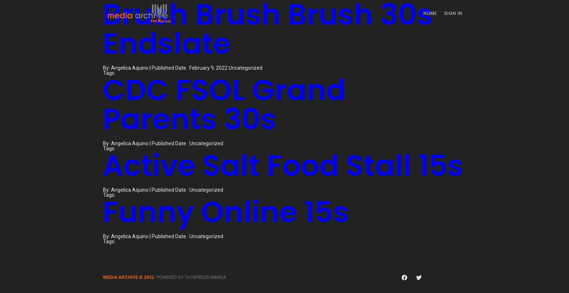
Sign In (453, 13)
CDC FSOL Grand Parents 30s (224, 104)
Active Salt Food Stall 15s (283, 165)
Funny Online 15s (226, 212)
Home (430, 13)
